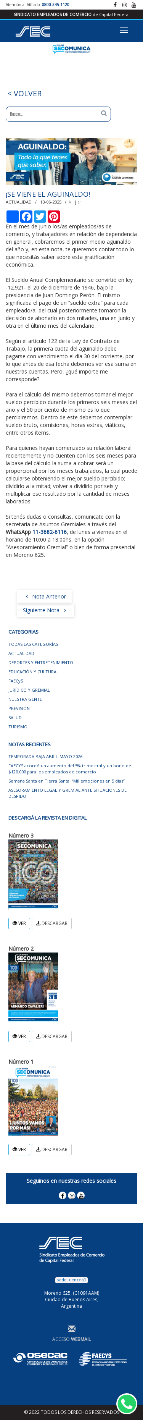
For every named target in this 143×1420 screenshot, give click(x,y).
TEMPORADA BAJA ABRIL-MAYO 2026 (45, 756)
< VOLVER (24, 93)
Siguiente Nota (46, 610)
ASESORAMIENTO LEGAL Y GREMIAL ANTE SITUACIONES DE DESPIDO (67, 793)
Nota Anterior (44, 596)
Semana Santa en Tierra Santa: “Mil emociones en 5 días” (66, 781)
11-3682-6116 (49, 531)
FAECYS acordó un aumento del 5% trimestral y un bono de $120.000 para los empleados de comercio (69, 769)
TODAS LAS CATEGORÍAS (33, 644)
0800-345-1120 (55, 4)
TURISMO (17, 726)
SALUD (15, 717)
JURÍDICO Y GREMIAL (29, 690)
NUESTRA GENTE (25, 699)
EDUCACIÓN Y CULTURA (32, 671)
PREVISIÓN (19, 708)
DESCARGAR (51, 923)
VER (19, 923)
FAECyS (15, 681)
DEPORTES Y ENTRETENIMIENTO (40, 662)
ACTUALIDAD (21, 653)
